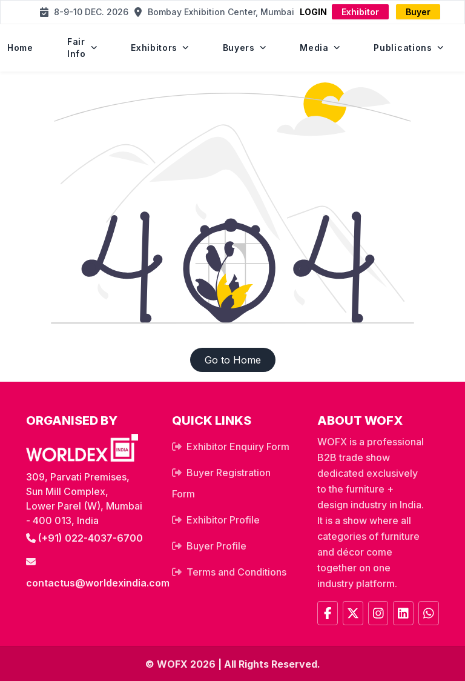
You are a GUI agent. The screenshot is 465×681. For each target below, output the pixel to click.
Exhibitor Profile (223, 520)
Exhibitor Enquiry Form (237, 446)
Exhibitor (360, 12)
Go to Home (233, 360)
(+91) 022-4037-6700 (84, 538)
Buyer (418, 12)
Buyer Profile (216, 546)
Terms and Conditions (236, 572)
